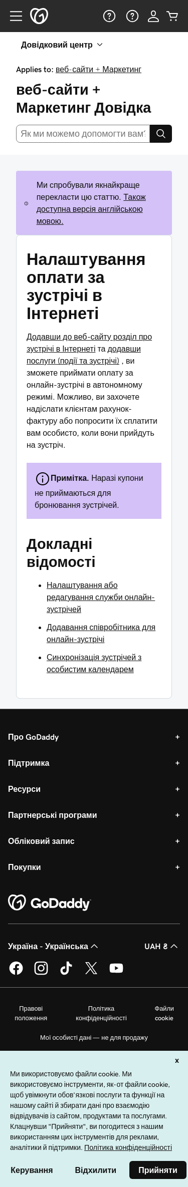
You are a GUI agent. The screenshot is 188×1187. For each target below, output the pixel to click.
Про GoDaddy (33, 737)
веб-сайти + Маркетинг (98, 69)
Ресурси (24, 789)
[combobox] (83, 133)
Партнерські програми (52, 815)
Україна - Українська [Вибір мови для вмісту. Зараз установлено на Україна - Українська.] (54, 946)
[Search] (161, 134)
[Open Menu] (12, 16)
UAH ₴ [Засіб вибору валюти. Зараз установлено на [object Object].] (162, 946)
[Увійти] (153, 16)
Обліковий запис (41, 841)
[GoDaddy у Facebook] (16, 973)
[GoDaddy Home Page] (49, 903)
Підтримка (28, 763)
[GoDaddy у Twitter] (91, 973)
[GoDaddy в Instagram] (41, 973)
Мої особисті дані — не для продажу (94, 1037)
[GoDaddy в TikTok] (66, 973)
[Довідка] (108, 16)
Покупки (24, 867)
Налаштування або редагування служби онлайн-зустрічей (101, 597)
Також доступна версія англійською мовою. (91, 209)
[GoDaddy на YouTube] (116, 973)
